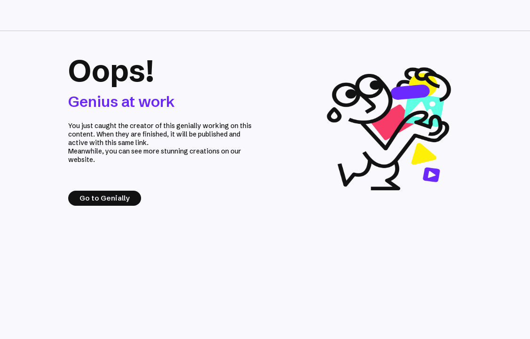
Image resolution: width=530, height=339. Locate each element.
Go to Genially (104, 198)
